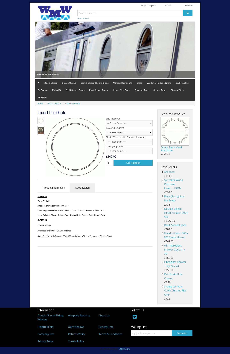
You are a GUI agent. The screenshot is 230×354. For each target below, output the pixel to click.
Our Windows (76, 327)
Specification (82, 187)
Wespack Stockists (79, 315)
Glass (139, 83)
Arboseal (169, 172)
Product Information (54, 187)
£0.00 (188, 5)
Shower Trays (159, 90)
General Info (106, 327)
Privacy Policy (46, 341)
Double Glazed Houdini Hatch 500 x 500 (176, 213)
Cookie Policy (76, 341)
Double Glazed (69, 83)
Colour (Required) (115, 127)
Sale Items (42, 97)
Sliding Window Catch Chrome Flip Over (175, 290)
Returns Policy (76, 334)
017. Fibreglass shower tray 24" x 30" (174, 249)
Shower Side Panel (121, 90)
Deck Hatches (182, 83)
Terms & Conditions (110, 334)
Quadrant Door (142, 90)
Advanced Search (83, 18)
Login (143, 5)
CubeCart (124, 348)
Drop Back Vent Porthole (171, 148)
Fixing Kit (56, 90)
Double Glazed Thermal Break (95, 83)
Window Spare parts (122, 83)
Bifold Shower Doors (75, 90)
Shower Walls (177, 90)
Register (152, 5)
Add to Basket (133, 163)
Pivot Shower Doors (98, 90)
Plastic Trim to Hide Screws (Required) (125, 137)
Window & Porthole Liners (159, 83)
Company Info (46, 334)
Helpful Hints (45, 327)
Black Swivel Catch (175, 225)
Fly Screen (42, 90)
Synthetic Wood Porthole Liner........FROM (173, 184)
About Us (104, 315)
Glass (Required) (114, 146)
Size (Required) (113, 118)
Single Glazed (50, 83)
